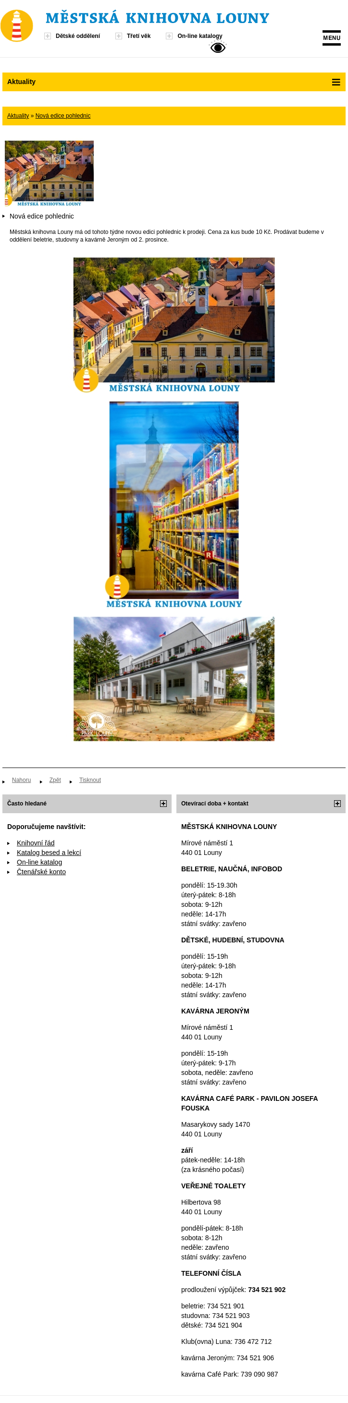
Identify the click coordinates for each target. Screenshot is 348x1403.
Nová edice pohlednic (63, 115)
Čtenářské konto (41, 872)
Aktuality (18, 115)
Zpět (55, 780)
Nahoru (21, 780)
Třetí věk (138, 36)
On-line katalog (39, 862)
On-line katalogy (199, 36)
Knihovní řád (36, 843)
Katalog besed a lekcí (49, 852)
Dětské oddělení (78, 36)
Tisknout (90, 780)
